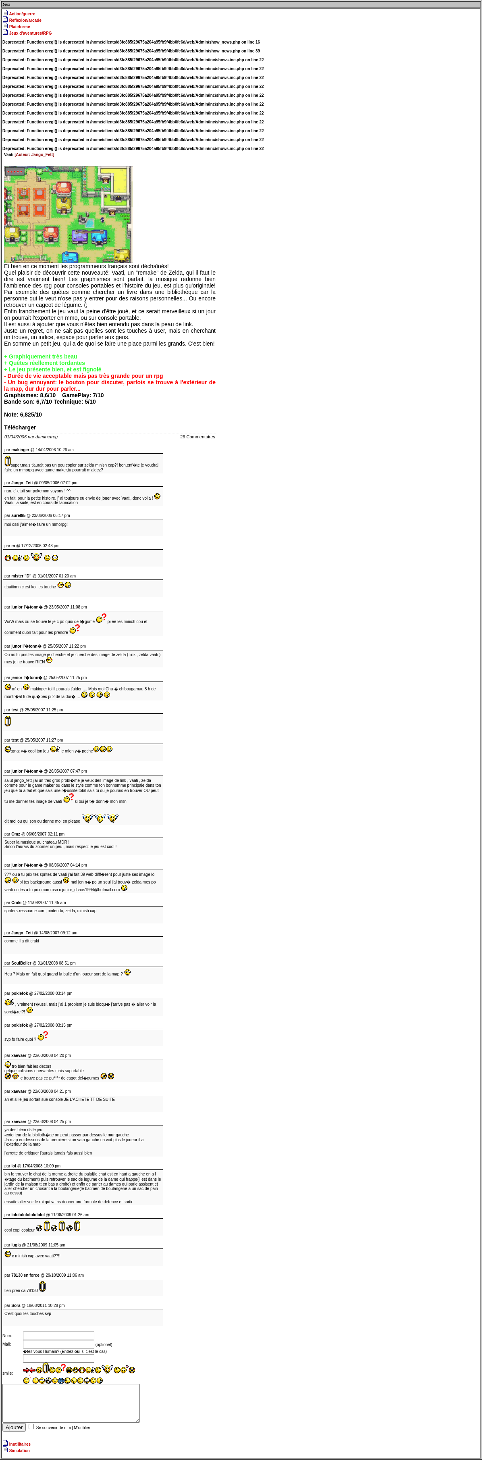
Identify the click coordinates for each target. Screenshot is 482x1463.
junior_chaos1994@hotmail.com (91, 890)
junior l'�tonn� (26, 771)
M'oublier (82, 1431)
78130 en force (25, 1275)
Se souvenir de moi (53, 1431)
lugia (16, 1245)
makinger (20, 450)
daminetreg (46, 436)
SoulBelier (21, 963)
